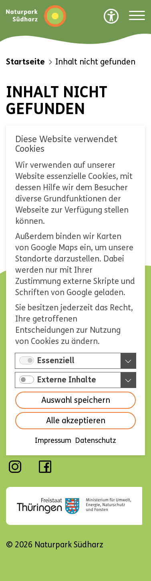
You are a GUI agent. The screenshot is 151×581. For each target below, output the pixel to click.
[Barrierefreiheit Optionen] (111, 16)
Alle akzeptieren (75, 421)
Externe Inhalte (66, 380)
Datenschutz (95, 440)
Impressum (53, 440)
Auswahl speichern (75, 400)
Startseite (25, 61)
